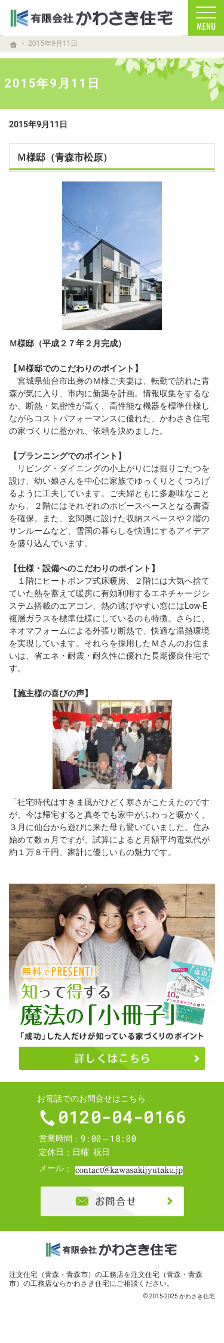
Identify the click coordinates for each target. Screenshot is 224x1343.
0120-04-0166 (123, 1118)
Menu (206, 18)
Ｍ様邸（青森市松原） (64, 157)
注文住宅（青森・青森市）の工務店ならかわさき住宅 (105, 1281)
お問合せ (112, 1203)
